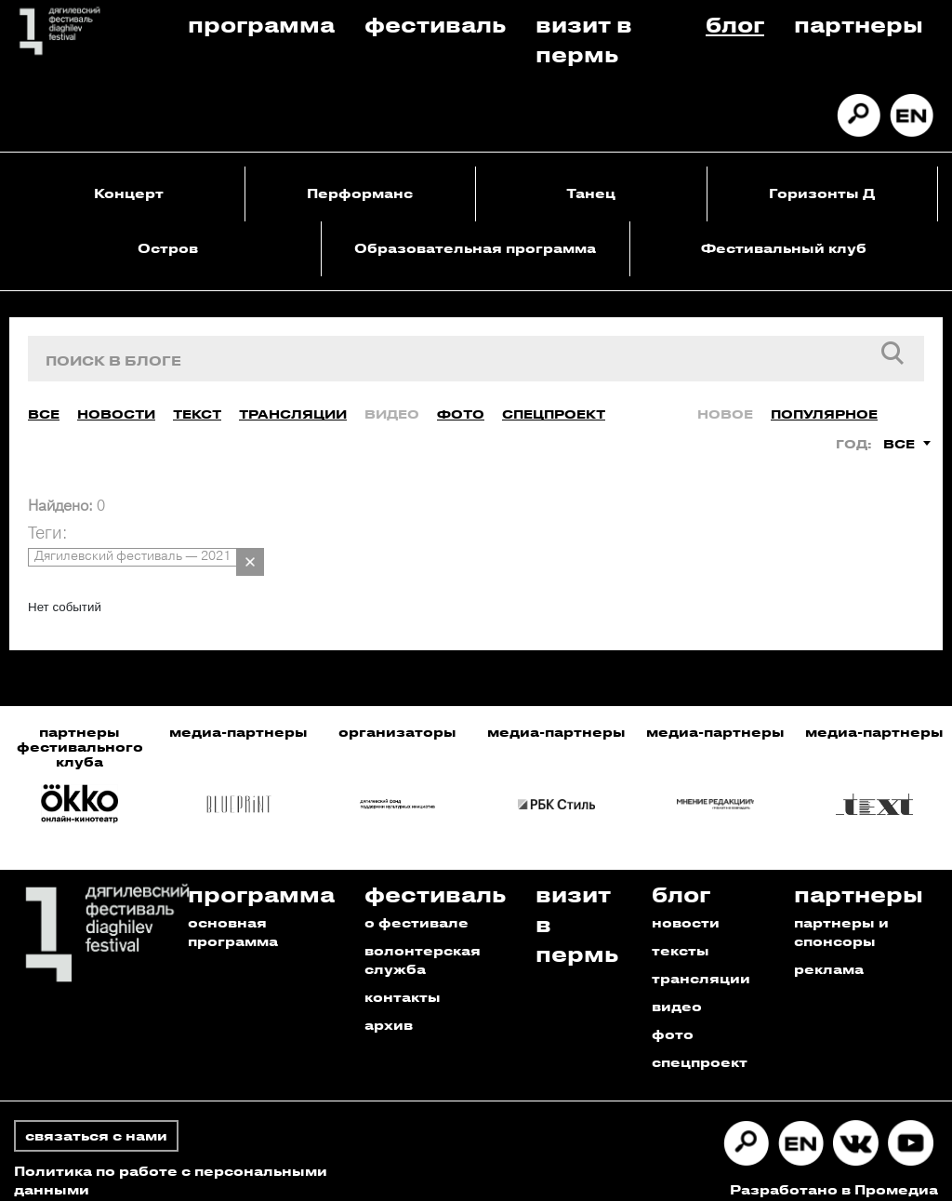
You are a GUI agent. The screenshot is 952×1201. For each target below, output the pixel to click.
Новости (116, 400)
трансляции (701, 965)
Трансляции (293, 400)
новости (686, 909)
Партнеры (858, 23)
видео (677, 993)
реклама (829, 956)
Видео (391, 400)
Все (44, 400)
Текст (197, 400)
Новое (725, 400)
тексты (680, 937)
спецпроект (699, 1049)
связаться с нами (96, 1122)
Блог (735, 23)
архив (388, 1012)
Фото (460, 400)
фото (673, 1021)
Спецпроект (553, 400)
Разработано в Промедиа (834, 1176)
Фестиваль (435, 23)
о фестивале (416, 909)
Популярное (824, 400)
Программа (261, 23)
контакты (402, 984)
